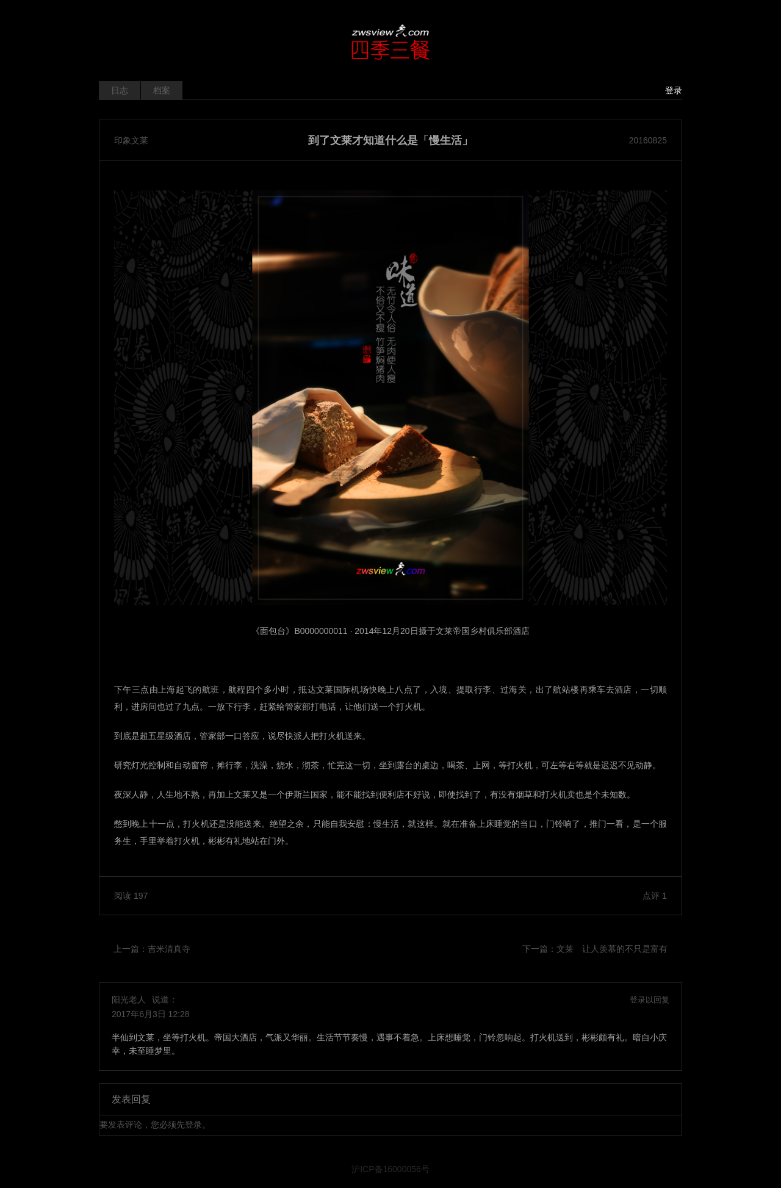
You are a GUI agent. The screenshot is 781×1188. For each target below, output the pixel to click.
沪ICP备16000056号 (390, 1169)
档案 (161, 90)
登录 (673, 90)
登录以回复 (649, 999)
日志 (119, 90)
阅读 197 (131, 895)
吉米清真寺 (169, 949)
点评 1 (654, 895)
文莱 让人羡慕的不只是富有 (612, 949)
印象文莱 (131, 140)
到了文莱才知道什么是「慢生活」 (390, 140)
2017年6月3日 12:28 (151, 1014)
